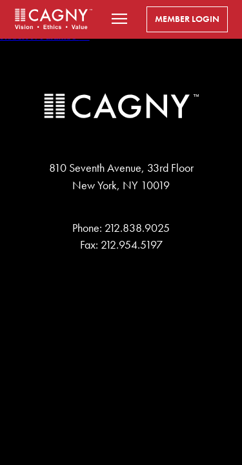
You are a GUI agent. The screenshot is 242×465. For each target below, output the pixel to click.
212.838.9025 (137, 228)
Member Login (187, 19)
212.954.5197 (132, 245)
